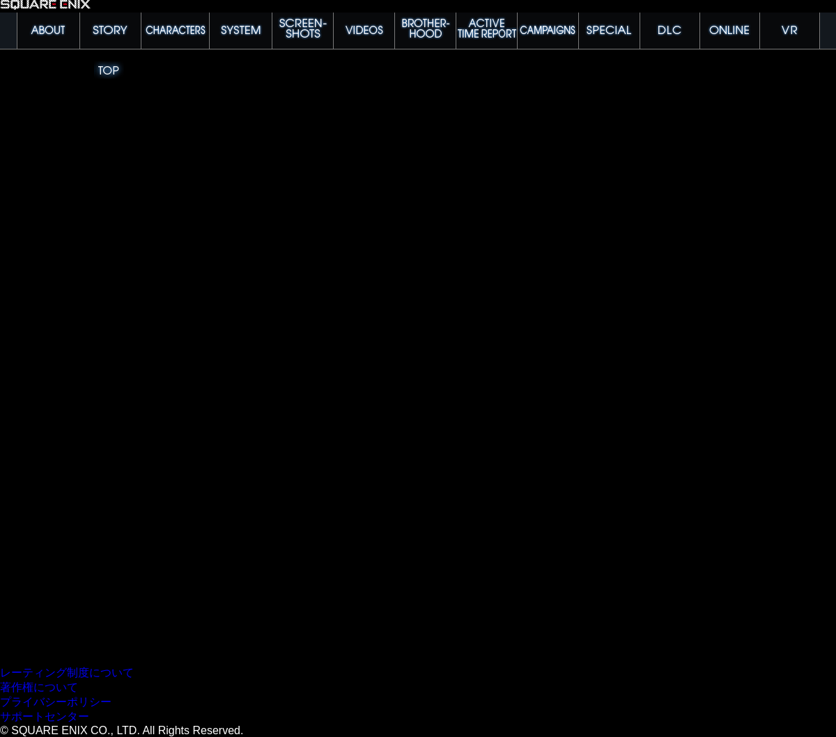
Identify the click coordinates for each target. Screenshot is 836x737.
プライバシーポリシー (55, 702)
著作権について (39, 687)
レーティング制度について (67, 672)
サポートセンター (44, 716)
